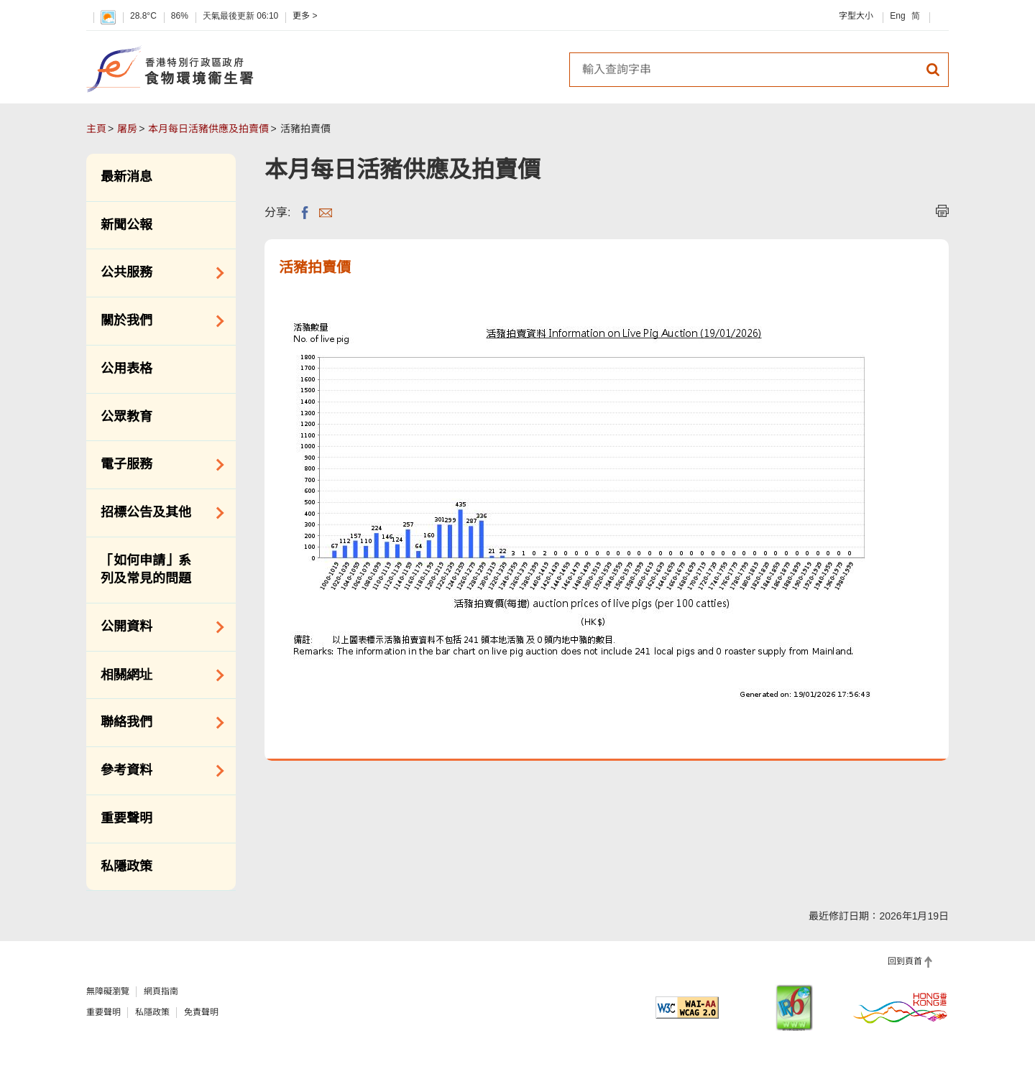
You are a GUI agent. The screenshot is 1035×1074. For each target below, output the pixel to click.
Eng (897, 16)
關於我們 (157, 321)
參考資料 (157, 771)
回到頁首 (905, 961)
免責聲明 (201, 1012)
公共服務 (157, 273)
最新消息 (126, 177)
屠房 (127, 128)
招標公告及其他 (157, 513)
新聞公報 (126, 225)
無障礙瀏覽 (107, 991)
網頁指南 (161, 991)
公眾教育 (126, 416)
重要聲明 (126, 818)
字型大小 (856, 16)
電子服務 (157, 465)
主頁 (96, 128)
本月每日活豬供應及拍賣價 (208, 128)
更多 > (305, 16)
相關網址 (157, 675)
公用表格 (126, 368)
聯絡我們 (157, 722)
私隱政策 (126, 866)
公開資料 (157, 627)
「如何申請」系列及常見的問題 (146, 569)
